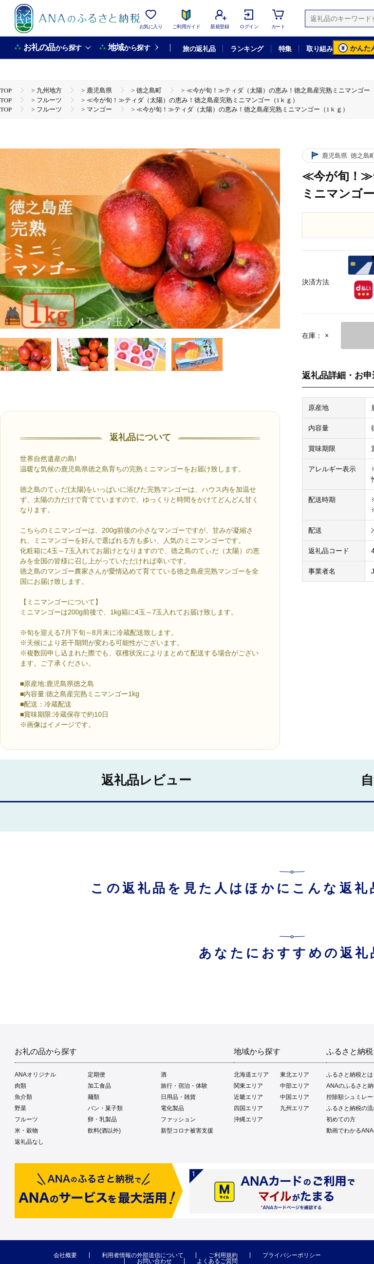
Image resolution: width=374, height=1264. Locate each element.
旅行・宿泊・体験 (184, 1085)
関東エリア (248, 1085)
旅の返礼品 (199, 49)
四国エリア (248, 1108)
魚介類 (23, 1097)
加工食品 (99, 1085)
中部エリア (294, 1085)
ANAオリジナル (35, 1074)
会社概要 (65, 1255)
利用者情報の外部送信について (143, 1255)
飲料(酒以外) (104, 1130)
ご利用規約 (223, 1255)
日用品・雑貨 (178, 1097)
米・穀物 (26, 1130)
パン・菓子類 (105, 1108)
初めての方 (340, 1119)
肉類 (20, 1085)
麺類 (93, 1097)
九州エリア (294, 1108)
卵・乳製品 (102, 1119)
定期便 (96, 1074)
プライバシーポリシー (291, 1255)
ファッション (178, 1119)
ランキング (246, 49)
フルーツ (26, 1119)
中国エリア (294, 1097)
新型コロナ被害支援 (187, 1130)
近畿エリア (248, 1097)
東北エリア (294, 1074)
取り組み (319, 49)
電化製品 (172, 1108)
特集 (285, 49)
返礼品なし (29, 1141)
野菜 (20, 1108)
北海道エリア (251, 1074)
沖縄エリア (248, 1119)
